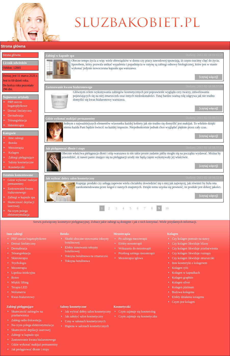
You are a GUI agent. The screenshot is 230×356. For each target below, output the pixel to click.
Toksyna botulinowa (77, 261)
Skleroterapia (16, 125)
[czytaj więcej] (208, 77)
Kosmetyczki (16, 167)
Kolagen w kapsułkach (186, 272)
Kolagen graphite (182, 277)
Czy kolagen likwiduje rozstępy (191, 253)
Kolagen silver (181, 282)
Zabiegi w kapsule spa (21, 197)
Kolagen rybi (180, 268)
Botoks (13, 143)
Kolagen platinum (183, 287)
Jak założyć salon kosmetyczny (84, 316)
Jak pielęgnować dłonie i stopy (65, 148)
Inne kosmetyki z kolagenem (189, 263)
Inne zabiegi (16, 138)
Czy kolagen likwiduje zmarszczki (193, 258)
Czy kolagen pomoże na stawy (191, 238)
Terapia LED (19, 287)
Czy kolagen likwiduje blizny (190, 243)
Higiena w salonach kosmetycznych (87, 326)
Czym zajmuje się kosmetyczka (138, 316)
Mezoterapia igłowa (131, 258)
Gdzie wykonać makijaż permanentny (22, 182)
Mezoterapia (16, 148)
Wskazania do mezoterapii (135, 248)
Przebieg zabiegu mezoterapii (137, 253)
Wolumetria (18, 292)
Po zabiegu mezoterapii (133, 238)
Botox (15, 277)
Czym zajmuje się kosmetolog (137, 311)
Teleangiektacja (17, 120)
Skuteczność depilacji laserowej (30, 330)
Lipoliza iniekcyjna (23, 272)
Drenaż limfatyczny (20, 110)
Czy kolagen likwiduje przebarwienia (195, 248)
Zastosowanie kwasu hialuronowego (20, 190)
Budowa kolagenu (183, 292)
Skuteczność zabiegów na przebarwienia (27, 313)
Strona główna (13, 46)
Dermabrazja (15, 115)
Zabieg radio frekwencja (26, 320)
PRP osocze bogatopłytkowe (17, 104)
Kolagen (14, 152)
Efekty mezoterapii (130, 243)
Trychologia (18, 263)
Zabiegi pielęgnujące (21, 157)
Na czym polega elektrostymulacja (18, 212)
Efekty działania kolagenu (188, 297)
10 (167, 208)
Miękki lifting (20, 282)
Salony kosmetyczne (21, 162)
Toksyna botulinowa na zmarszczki (86, 256)
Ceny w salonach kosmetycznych (85, 321)
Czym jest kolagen (183, 302)
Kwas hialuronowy (23, 297)
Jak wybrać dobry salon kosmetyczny (69, 178)
